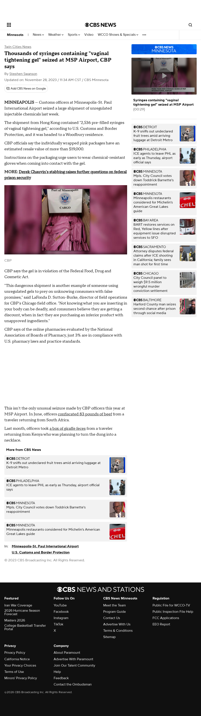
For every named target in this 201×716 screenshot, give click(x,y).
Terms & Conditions (118, 630)
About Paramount (67, 652)
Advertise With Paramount (73, 659)
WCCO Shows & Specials (118, 35)
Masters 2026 (14, 620)
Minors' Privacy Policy (20, 678)
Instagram (61, 618)
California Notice (17, 659)
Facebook (61, 611)
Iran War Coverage (18, 605)
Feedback (61, 678)
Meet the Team (114, 605)
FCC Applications (166, 618)
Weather (55, 35)
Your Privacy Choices (20, 665)
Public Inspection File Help (173, 611)
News (38, 35)
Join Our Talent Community (74, 665)
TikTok (58, 624)
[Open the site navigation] (38, 25)
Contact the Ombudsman (73, 684)
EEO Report (161, 624)
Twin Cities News (17, 47)
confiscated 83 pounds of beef (85, 414)
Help (57, 672)
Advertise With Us (116, 624)
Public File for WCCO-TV (171, 605)
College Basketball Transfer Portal (25, 627)
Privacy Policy (14, 652)
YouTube (60, 605)
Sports (74, 35)
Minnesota (15, 35)
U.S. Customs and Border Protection (41, 552)
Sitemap (109, 637)
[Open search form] (190, 24)
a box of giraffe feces (68, 428)
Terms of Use (14, 672)
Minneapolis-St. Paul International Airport (45, 546)
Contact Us (111, 618)
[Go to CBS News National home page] (100, 25)
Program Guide (114, 611)
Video (88, 35)
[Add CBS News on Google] (26, 89)
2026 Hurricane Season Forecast (22, 612)
